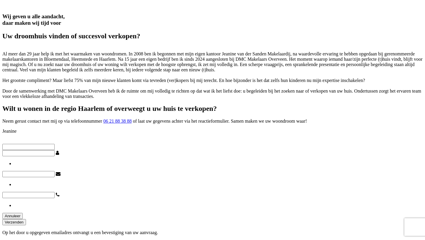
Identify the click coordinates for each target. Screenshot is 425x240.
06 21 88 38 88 (117, 121)
